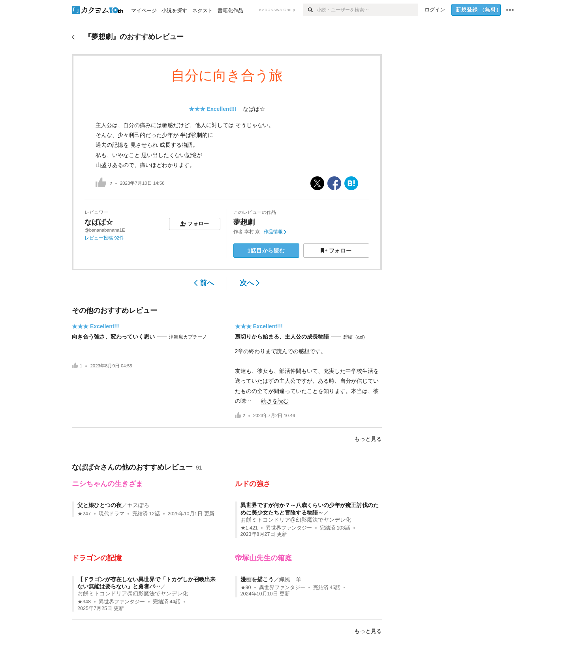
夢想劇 (244, 222)
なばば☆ (254, 109)
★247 (84, 514)
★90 (245, 587)
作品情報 (275, 231)
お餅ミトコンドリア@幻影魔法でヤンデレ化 (295, 520)
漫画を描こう (257, 579)
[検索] (310, 10)
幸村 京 (252, 231)
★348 (84, 601)
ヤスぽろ (138, 505)
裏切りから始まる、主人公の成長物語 (282, 336)
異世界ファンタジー (289, 528)
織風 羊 (290, 579)
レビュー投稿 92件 (104, 238)
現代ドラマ (111, 514)
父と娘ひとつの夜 (99, 505)
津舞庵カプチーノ (188, 337)
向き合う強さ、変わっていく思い (113, 336)
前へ (204, 283)
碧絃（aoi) (354, 337)
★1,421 (249, 528)
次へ (250, 283)
